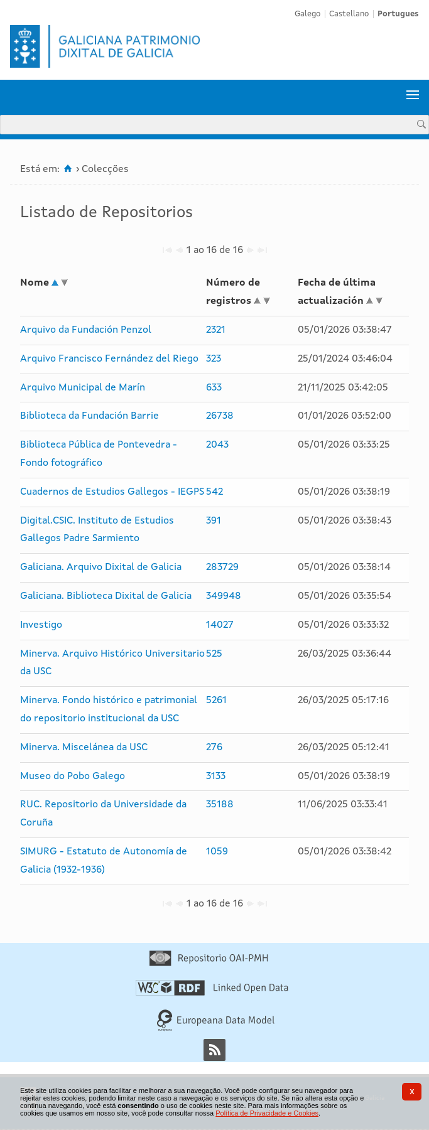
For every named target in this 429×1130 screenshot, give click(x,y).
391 (213, 521)
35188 (220, 805)
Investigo (41, 625)
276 (214, 748)
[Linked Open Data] (212, 993)
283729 (222, 567)
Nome (34, 283)
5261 (216, 701)
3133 (215, 777)
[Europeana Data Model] (215, 1029)
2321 (215, 330)
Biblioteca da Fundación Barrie (89, 416)
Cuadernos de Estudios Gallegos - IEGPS (112, 492)
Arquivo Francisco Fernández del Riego (109, 359)
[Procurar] (421, 124)
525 (214, 654)
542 (214, 492)
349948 (223, 596)
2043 (217, 445)
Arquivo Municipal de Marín (82, 388)
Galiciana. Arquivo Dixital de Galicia (101, 567)
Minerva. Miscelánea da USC (84, 748)
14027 (220, 625)
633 (214, 388)
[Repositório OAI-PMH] (208, 964)
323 (213, 359)
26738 (220, 416)
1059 (217, 852)
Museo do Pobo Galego (72, 777)
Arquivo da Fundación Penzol (85, 330)
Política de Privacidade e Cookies (266, 1113)
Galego (307, 14)
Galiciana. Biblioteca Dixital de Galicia (106, 596)
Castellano (349, 14)
